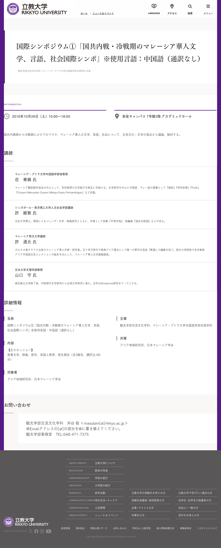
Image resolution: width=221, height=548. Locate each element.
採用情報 (65, 528)
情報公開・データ (98, 528)
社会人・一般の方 (188, 507)
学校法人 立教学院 (141, 528)
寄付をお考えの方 (188, 515)
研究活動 (85, 492)
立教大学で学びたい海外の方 (195, 493)
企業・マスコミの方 (143, 507)
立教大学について (91, 463)
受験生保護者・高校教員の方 (148, 500)
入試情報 (85, 507)
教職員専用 (185, 528)
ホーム (84, 13)
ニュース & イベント (92, 515)
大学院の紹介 (88, 485)
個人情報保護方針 (165, 528)
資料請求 (80, 528)
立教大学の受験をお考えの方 (148, 493)
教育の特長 (87, 470)
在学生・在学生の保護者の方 (194, 500)
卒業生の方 (138, 515)
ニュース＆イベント (103, 13)
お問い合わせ (119, 528)
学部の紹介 (87, 478)
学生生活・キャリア (91, 500)
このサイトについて (207, 528)
